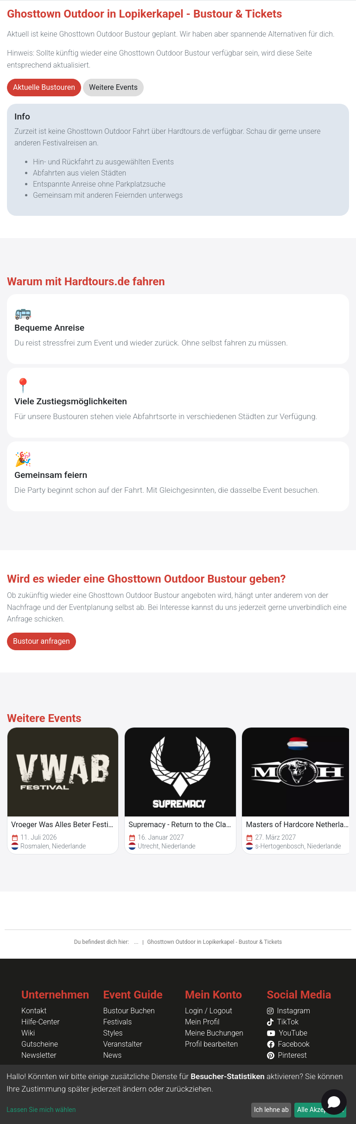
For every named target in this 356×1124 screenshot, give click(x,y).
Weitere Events (113, 87)
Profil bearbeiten (211, 1044)
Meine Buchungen (214, 1033)
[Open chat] (334, 1102)
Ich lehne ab (271, 1109)
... (137, 942)
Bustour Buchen (129, 1010)
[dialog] (178, 1094)
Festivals (117, 1021)
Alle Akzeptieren (320, 1109)
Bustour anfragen (41, 641)
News (112, 1055)
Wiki (28, 1033)
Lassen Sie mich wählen (41, 1109)
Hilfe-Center (40, 1021)
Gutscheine (39, 1044)
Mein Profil (202, 1021)
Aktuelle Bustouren (44, 87)
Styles (113, 1033)
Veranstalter (122, 1044)
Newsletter (39, 1055)
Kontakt (33, 1010)
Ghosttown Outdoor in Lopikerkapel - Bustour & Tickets (214, 942)
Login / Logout (208, 1010)
